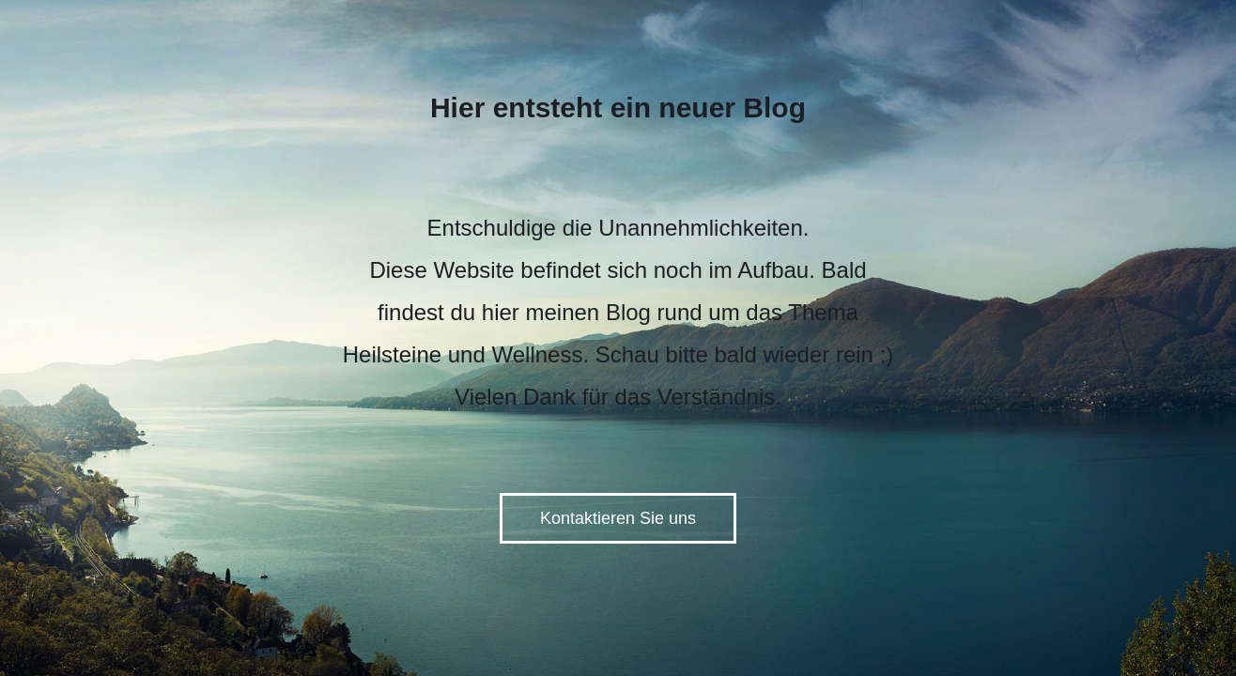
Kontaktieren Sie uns (618, 518)
